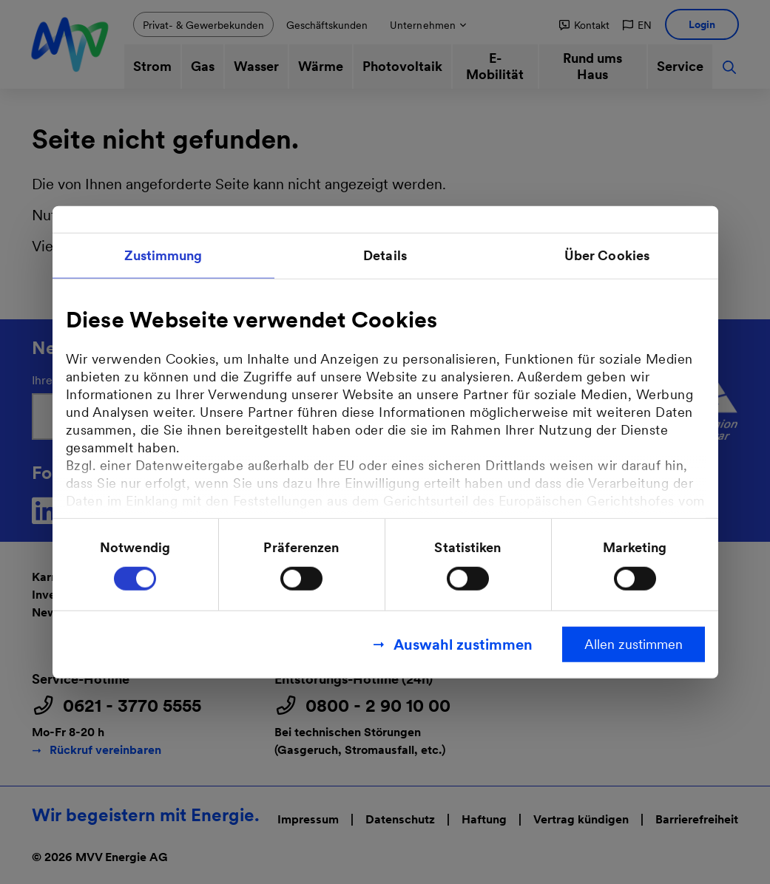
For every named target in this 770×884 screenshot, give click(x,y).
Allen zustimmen (633, 643)
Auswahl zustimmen (463, 644)
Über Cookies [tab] (606, 255)
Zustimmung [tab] (163, 255)
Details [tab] (385, 255)
